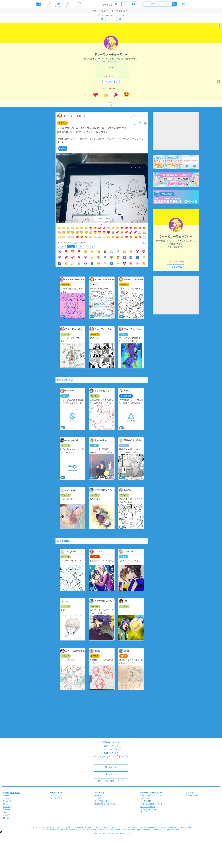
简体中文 (6, 806)
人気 (71, 247)
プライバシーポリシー (103, 801)
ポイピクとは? (55, 795)
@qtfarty (115, 76)
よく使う (61, 247)
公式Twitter (145, 798)
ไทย (4, 812)
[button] (1, 832)
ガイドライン (99, 798)
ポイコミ (143, 812)
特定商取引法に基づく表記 (105, 803)
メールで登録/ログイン (111, 781)
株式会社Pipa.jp (192, 795)
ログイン (111, 766)
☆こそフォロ (111, 81)
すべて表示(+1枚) (102, 218)
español (6, 798)
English (6, 795)
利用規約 (98, 795)
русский (6, 815)
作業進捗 (62, 123)
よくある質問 (145, 801)
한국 (5, 803)
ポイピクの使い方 (56, 798)
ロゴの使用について (148, 809)
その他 (90, 247)
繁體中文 (6, 809)
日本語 (6, 817)
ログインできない (147, 806)
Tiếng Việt (7, 801)
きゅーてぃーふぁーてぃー (111, 54)
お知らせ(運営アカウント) (151, 795)
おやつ (80, 247)
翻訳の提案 (15, 792)
